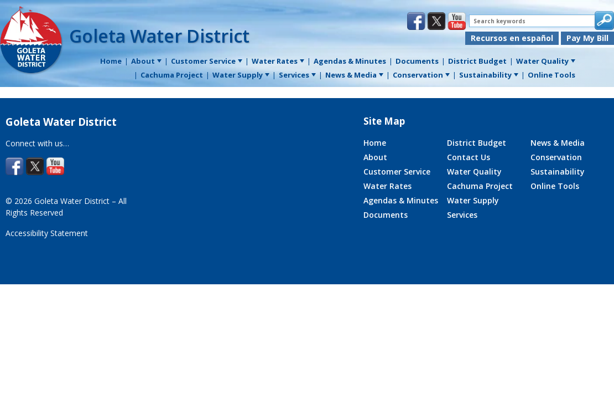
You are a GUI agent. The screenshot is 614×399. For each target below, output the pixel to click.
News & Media (557, 142)
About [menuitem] (146, 61)
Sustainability (557, 171)
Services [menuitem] (297, 75)
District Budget (476, 142)
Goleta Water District (159, 36)
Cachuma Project (480, 186)
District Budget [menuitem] (477, 61)
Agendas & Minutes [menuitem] (350, 61)
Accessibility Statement (47, 233)
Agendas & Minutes (400, 200)
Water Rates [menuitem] (278, 61)
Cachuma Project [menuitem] (172, 75)
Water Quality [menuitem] (545, 61)
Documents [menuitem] (417, 61)
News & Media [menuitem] (354, 75)
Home (374, 142)
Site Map (384, 121)
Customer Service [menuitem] (206, 61)
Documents (385, 214)
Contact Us (468, 157)
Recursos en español (512, 38)
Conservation (556, 157)
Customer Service (396, 171)
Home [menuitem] (111, 61)
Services (462, 214)
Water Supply (473, 200)
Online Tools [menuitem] (551, 75)
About (375, 157)
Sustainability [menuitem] (488, 75)
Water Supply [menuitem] (240, 75)
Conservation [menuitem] (421, 75)
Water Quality (474, 171)
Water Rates (387, 186)
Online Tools (554, 186)
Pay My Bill (587, 38)
